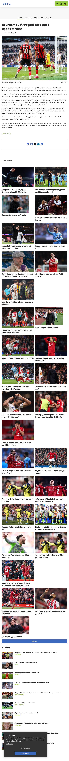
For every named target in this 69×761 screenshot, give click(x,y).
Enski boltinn (6, 133)
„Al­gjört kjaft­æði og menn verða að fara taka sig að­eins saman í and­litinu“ (37, 733)
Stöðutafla (51, 17)
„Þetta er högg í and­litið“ (12, 637)
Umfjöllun (18, 17)
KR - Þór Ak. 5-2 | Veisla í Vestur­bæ (25, 703)
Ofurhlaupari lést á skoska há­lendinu (26, 662)
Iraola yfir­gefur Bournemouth (47, 328)
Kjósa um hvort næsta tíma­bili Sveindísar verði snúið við (32, 683)
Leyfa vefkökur (36, 753)
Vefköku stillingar (14, 753)
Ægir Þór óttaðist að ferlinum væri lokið (27, 713)
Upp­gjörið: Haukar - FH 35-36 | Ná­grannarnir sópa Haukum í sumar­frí (36, 652)
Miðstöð (36, 17)
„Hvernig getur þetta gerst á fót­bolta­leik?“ (27, 672)
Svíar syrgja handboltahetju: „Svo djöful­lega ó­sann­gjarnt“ (32, 723)
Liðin (43, 17)
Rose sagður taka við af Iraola (14, 215)
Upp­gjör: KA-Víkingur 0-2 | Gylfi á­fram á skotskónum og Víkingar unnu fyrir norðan (40, 693)
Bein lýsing (27, 17)
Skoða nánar (9, 748)
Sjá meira (34, 641)
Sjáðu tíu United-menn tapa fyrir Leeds (18, 358)
